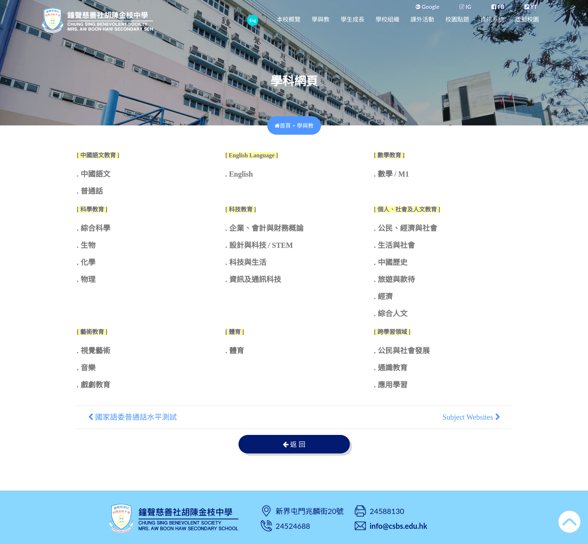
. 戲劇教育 (93, 385)
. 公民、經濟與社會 (405, 228)
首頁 (282, 125)
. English (239, 174)
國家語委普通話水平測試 (132, 417)
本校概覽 (289, 19)
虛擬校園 (527, 19)
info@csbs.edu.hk (398, 525)
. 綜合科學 (93, 228)
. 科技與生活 (245, 262)
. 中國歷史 (390, 262)
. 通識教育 (390, 368)
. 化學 (86, 262)
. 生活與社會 (394, 245)
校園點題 (457, 19)
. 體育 (234, 351)
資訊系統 (492, 19)
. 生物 (86, 245)
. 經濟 (383, 296)
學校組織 (387, 19)
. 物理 (86, 279)
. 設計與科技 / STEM (259, 245)
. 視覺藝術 (93, 351)
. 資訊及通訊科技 (253, 279)
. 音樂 (86, 368)
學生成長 (352, 19)
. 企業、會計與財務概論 (264, 228)
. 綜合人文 (390, 313)
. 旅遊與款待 (394, 279)
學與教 (320, 19)
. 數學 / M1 (391, 174)
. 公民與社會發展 (402, 351)
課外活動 (422, 19)
